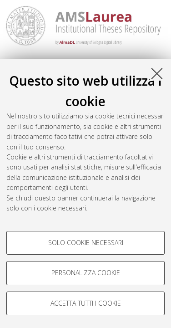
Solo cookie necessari (85, 242)
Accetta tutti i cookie (85, 303)
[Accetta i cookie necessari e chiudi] (157, 73)
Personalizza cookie (85, 272)
